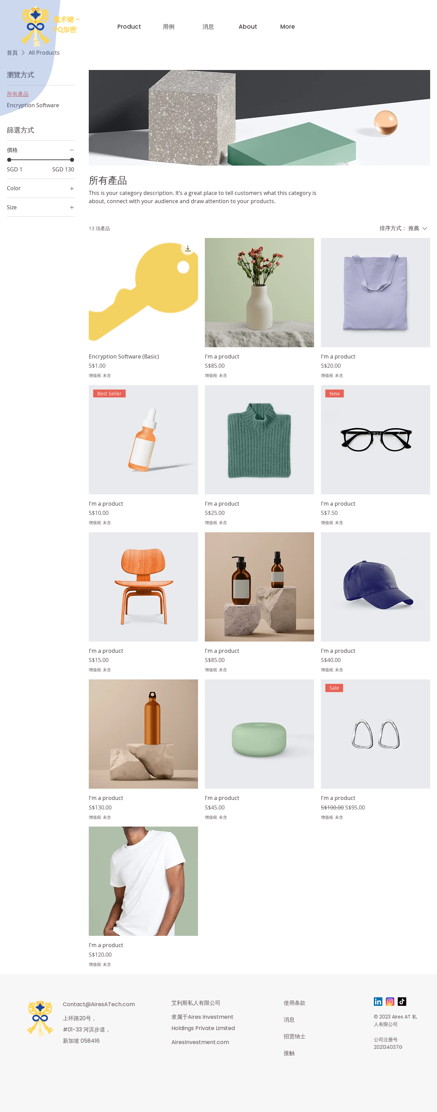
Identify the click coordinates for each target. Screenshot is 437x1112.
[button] (129, 26)
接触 (289, 1053)
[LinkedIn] (378, 1001)
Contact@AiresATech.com (99, 1004)
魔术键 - (66, 19)
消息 (289, 1020)
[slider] (9, 160)
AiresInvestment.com (200, 1042)
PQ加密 (64, 29)
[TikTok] (402, 1001)
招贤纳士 (295, 1036)
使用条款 (295, 1003)
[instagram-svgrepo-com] (390, 1001)
